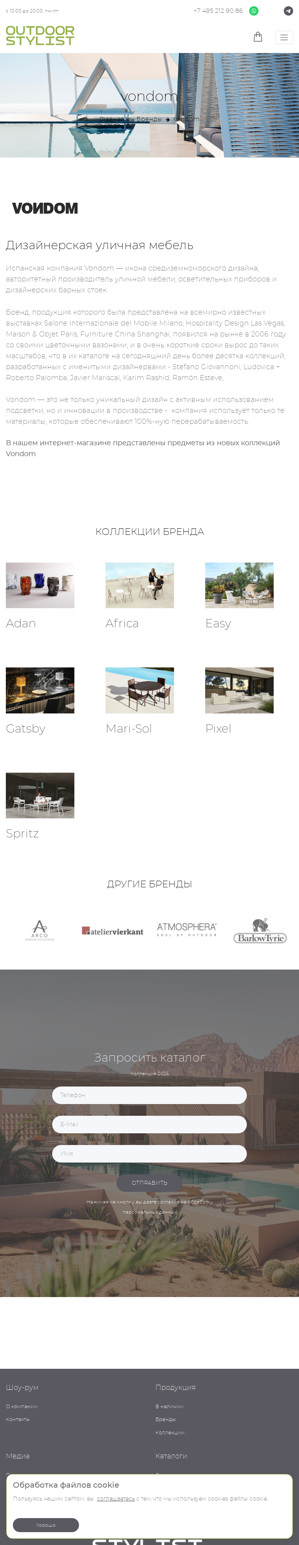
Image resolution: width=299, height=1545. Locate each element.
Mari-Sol (129, 729)
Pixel (218, 729)
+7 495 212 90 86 (218, 11)
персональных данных (150, 1212)
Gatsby (26, 729)
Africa (122, 624)
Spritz (22, 834)
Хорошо (46, 1525)
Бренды (149, 119)
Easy (218, 624)
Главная (112, 119)
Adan (21, 624)
